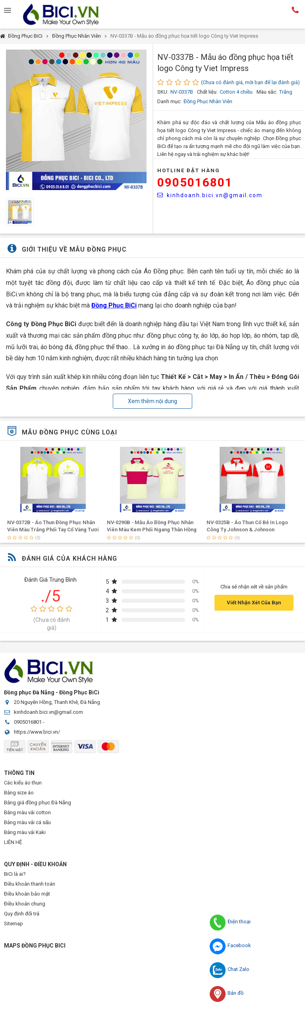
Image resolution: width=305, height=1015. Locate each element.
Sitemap (13, 924)
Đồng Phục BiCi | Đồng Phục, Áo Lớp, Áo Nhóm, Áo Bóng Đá (67, 14)
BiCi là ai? (15, 874)
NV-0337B (181, 92)
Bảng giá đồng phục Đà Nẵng (37, 802)
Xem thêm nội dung (152, 401)
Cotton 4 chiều (236, 92)
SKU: (162, 92)
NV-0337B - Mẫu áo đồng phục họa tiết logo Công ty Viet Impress (184, 36)
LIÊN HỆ (13, 842)
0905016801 (195, 182)
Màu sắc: (267, 92)
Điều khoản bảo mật (27, 894)
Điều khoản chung (24, 904)
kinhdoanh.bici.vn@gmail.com (210, 195)
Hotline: (295, 9)
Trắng (285, 92)
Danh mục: (169, 101)
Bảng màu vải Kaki (25, 832)
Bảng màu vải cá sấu (27, 822)
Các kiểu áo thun (23, 783)
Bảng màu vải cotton (27, 812)
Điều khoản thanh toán (29, 884)
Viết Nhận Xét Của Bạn (254, 603)
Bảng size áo (19, 793)
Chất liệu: (207, 92)
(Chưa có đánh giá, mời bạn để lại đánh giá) (250, 82)
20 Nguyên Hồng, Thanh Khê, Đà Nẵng (57, 702)
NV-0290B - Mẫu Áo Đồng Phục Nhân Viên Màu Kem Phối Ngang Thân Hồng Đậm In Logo (251, 529)
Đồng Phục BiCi (25, 36)
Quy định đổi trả (21, 914)
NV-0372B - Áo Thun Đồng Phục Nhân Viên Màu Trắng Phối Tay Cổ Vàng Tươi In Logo (153, 529)
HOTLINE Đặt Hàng (188, 170)
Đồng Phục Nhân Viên (76, 36)
